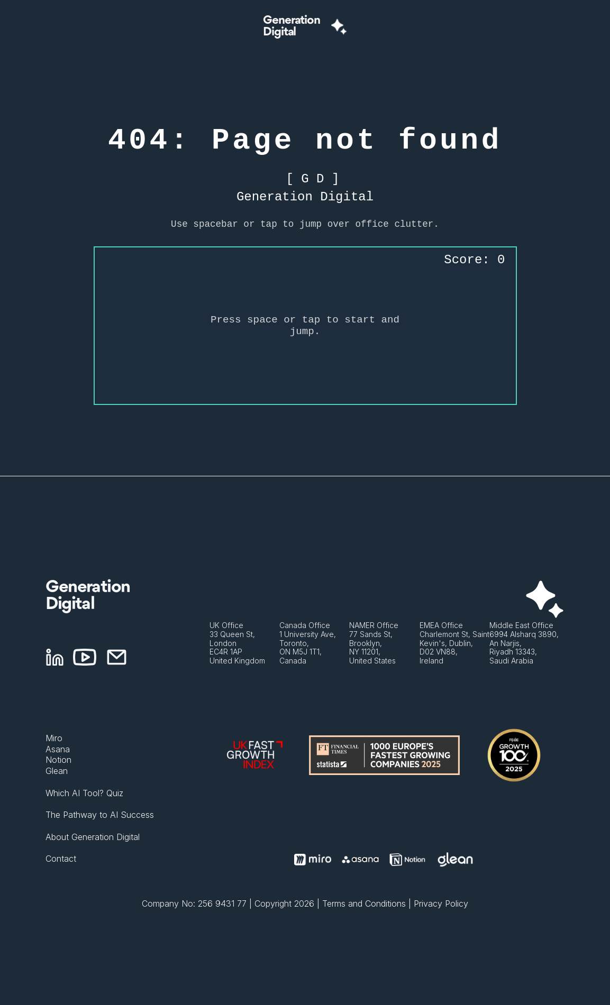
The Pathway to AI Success (99, 814)
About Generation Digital (92, 837)
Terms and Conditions (364, 903)
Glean (56, 771)
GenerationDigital (291, 26)
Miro (53, 738)
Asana (57, 749)
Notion (58, 759)
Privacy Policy (441, 903)
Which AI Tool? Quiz (84, 793)
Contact (60, 858)
